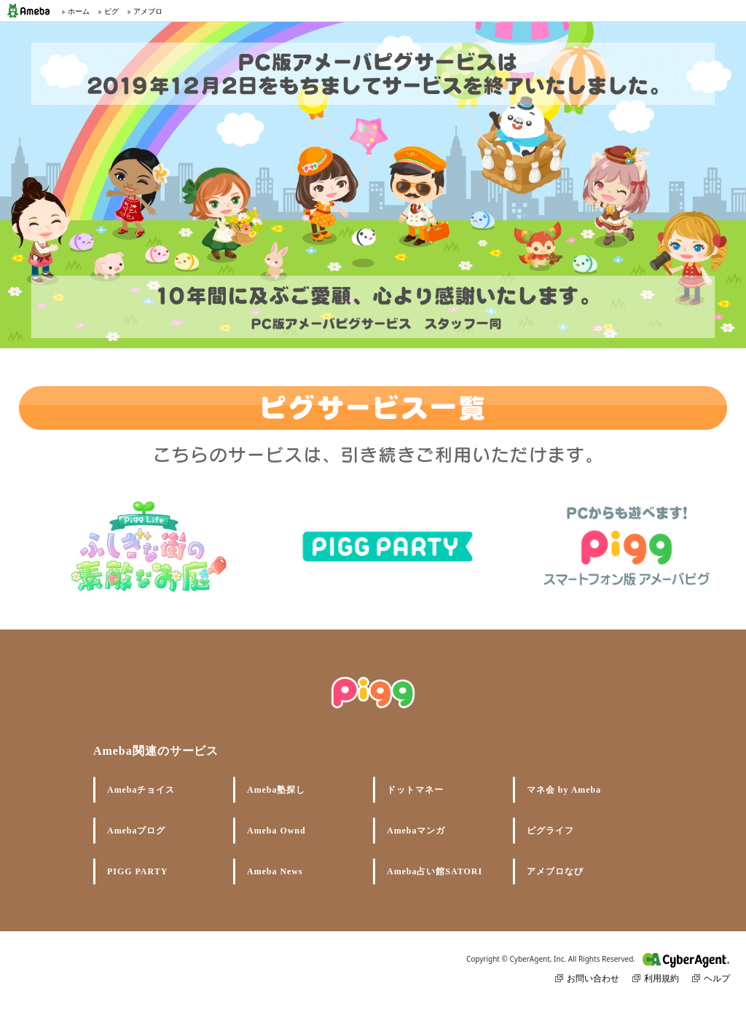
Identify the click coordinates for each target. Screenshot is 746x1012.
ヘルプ (711, 978)
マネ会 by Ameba (564, 790)
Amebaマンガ (416, 830)
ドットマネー (415, 790)
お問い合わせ (587, 978)
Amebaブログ (136, 830)
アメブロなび (555, 871)
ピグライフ (550, 830)
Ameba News (275, 871)
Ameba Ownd (276, 830)
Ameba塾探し (276, 790)
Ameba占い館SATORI (434, 871)
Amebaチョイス (141, 790)
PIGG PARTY (137, 871)
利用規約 (655, 978)
